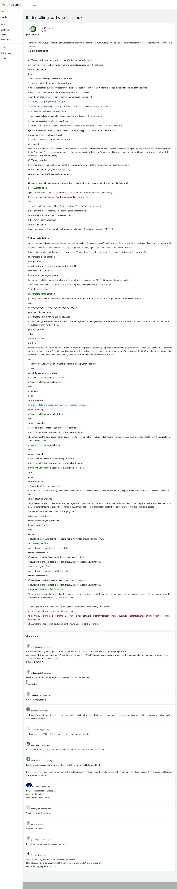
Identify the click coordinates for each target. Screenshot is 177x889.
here (56, 604)
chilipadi (40, 718)
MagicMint (41, 752)
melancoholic (42, 680)
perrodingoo (42, 654)
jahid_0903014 (39, 35)
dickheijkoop (42, 702)
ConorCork (41, 737)
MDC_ (39, 831)
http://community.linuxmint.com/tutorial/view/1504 (56, 618)
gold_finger (42, 847)
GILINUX (40, 862)
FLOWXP (42, 793)
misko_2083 (42, 816)
